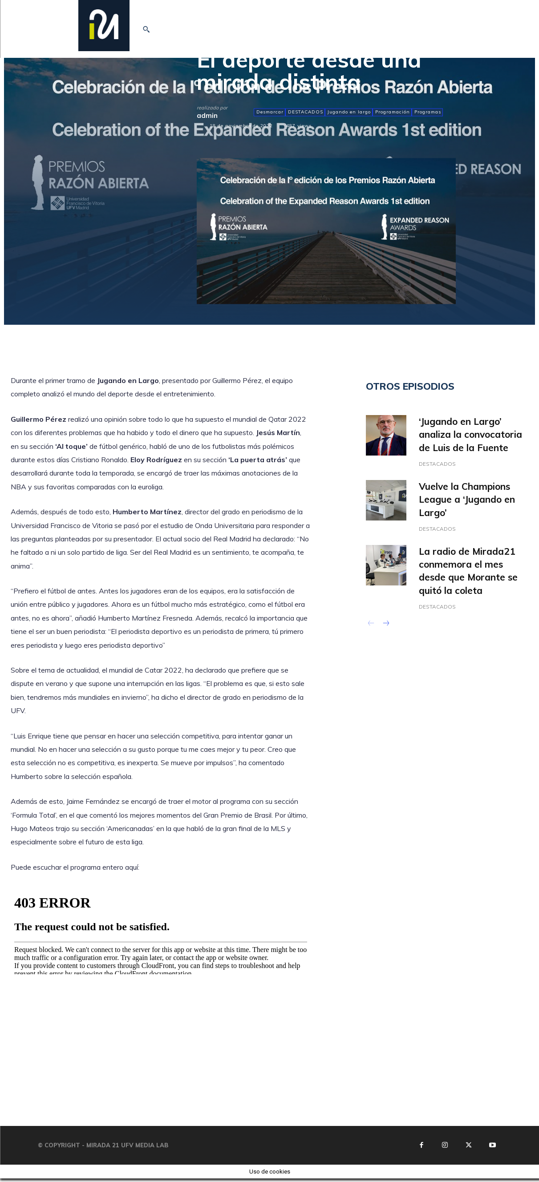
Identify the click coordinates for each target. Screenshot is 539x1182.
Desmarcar (269, 112)
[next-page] (385, 627)
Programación (392, 112)
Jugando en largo (349, 112)
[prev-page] (371, 627)
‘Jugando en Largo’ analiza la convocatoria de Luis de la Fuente (470, 434)
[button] (146, 29)
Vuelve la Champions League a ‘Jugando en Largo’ (467, 500)
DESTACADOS (305, 112)
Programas (427, 112)
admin (207, 115)
